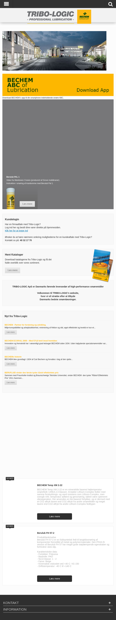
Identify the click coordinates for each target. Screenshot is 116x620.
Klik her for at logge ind (16, 230)
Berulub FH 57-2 (45, 533)
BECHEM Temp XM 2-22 (49, 485)
